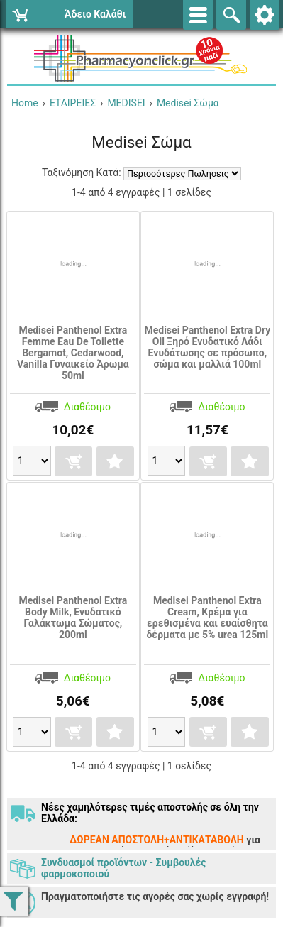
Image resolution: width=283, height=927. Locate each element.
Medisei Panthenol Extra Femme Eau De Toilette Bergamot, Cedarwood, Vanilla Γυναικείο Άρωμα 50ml (73, 352)
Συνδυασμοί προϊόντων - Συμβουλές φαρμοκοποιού (123, 868)
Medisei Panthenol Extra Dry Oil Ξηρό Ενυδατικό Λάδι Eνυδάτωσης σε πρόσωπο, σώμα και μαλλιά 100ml (207, 347)
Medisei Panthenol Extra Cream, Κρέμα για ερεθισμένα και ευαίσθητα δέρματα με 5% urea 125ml (207, 617)
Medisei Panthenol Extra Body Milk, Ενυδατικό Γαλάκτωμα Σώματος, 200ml (72, 617)
